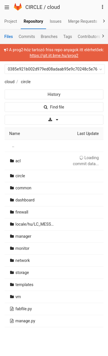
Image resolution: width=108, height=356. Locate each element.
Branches (49, 36)
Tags (67, 36)
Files (8, 36)
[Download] (54, 120)
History (54, 94)
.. (13, 145)
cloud (53, 7)
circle (26, 81)
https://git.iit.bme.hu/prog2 (54, 55)
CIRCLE (33, 7)
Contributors (89, 36)
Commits (27, 36)
